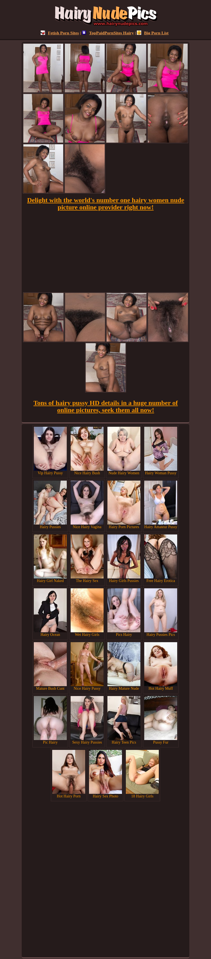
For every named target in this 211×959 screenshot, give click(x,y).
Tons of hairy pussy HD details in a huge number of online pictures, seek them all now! (106, 406)
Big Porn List (152, 33)
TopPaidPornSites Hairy (108, 33)
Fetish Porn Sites (60, 33)
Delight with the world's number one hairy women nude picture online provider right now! (105, 203)
